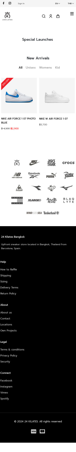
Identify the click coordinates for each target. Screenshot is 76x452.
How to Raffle (8, 269)
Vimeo (4, 392)
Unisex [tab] (32, 67)
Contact (5, 318)
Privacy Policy (8, 355)
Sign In (21, 3)
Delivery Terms (9, 287)
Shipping (5, 275)
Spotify (4, 398)
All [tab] (22, 67)
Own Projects (8, 330)
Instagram (6, 386)
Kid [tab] (59, 67)
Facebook (6, 380)
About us (6, 312)
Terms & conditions (12, 349)
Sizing (3, 281)
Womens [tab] (47, 67)
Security (5, 361)
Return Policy (8, 293)
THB (70, 3)
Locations (6, 324)
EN (56, 3)
